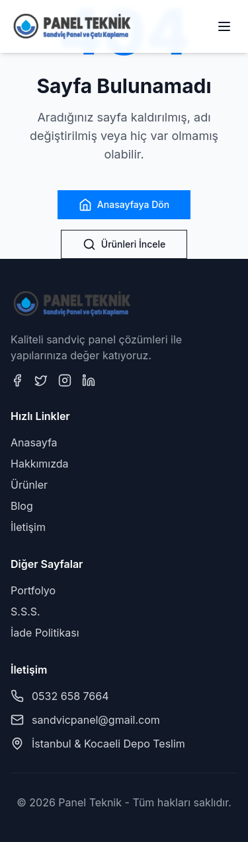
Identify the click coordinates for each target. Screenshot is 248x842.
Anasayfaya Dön (124, 204)
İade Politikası (45, 632)
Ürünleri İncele (124, 244)
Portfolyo (33, 590)
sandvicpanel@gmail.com (96, 719)
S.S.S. (25, 611)
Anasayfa (34, 442)
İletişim (28, 527)
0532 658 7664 (70, 696)
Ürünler (29, 484)
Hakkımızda (40, 463)
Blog (22, 505)
